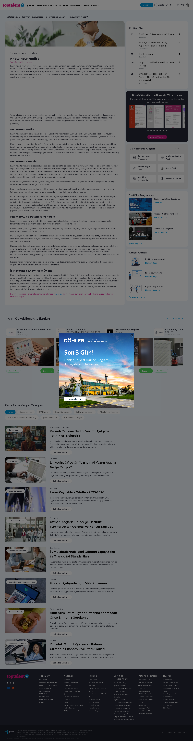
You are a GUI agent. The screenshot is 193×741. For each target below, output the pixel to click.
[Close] (131, 335)
